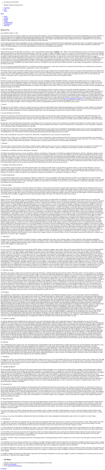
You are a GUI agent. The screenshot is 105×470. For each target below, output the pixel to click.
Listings (6, 18)
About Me (6, 25)
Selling (6, 21)
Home (5, 16)
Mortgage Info (8, 24)
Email (5, 10)
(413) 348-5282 (12, 464)
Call (5, 9)
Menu (2, 13)
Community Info (8, 22)
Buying (6, 19)
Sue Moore (7, 8)
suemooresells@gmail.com (14, 465)
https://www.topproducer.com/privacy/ (73, 98)
